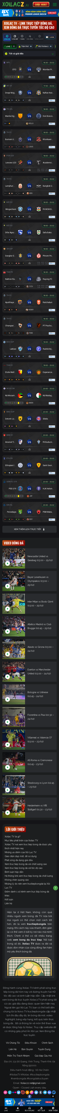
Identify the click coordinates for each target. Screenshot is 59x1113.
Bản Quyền (27, 1049)
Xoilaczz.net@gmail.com (33, 1083)
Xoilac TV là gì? (12, 836)
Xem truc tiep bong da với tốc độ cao (23, 868)
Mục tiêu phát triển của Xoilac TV (21, 840)
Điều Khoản (31, 1043)
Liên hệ (8, 903)
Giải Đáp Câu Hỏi (43, 1055)
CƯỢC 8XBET (41, 4)
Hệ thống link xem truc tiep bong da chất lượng (29, 876)
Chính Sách (47, 1043)
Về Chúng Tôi (13, 1043)
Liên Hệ (13, 1049)
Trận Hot (25, 46)
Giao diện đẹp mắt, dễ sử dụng (21, 856)
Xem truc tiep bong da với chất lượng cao (26, 864)
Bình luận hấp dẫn (14, 872)
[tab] (7, 37)
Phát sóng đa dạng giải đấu (19, 860)
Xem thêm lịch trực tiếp (29, 529)
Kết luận (9, 899)
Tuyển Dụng (44, 1049)
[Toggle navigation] (55, 4)
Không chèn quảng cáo (17, 880)
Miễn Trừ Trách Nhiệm (18, 1055)
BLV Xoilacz (43, 46)
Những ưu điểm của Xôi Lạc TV (21, 852)
